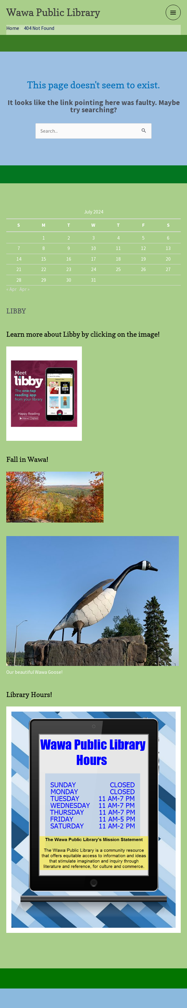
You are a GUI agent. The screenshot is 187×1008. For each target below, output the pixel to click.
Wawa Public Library (53, 12)
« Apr (11, 289)
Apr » (24, 289)
